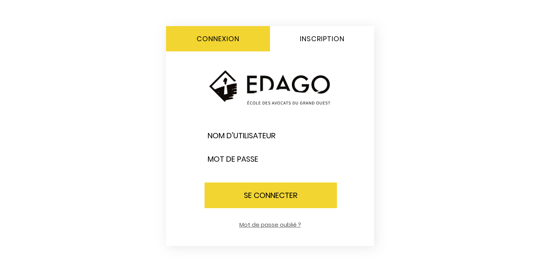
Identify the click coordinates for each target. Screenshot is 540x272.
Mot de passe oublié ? (270, 225)
